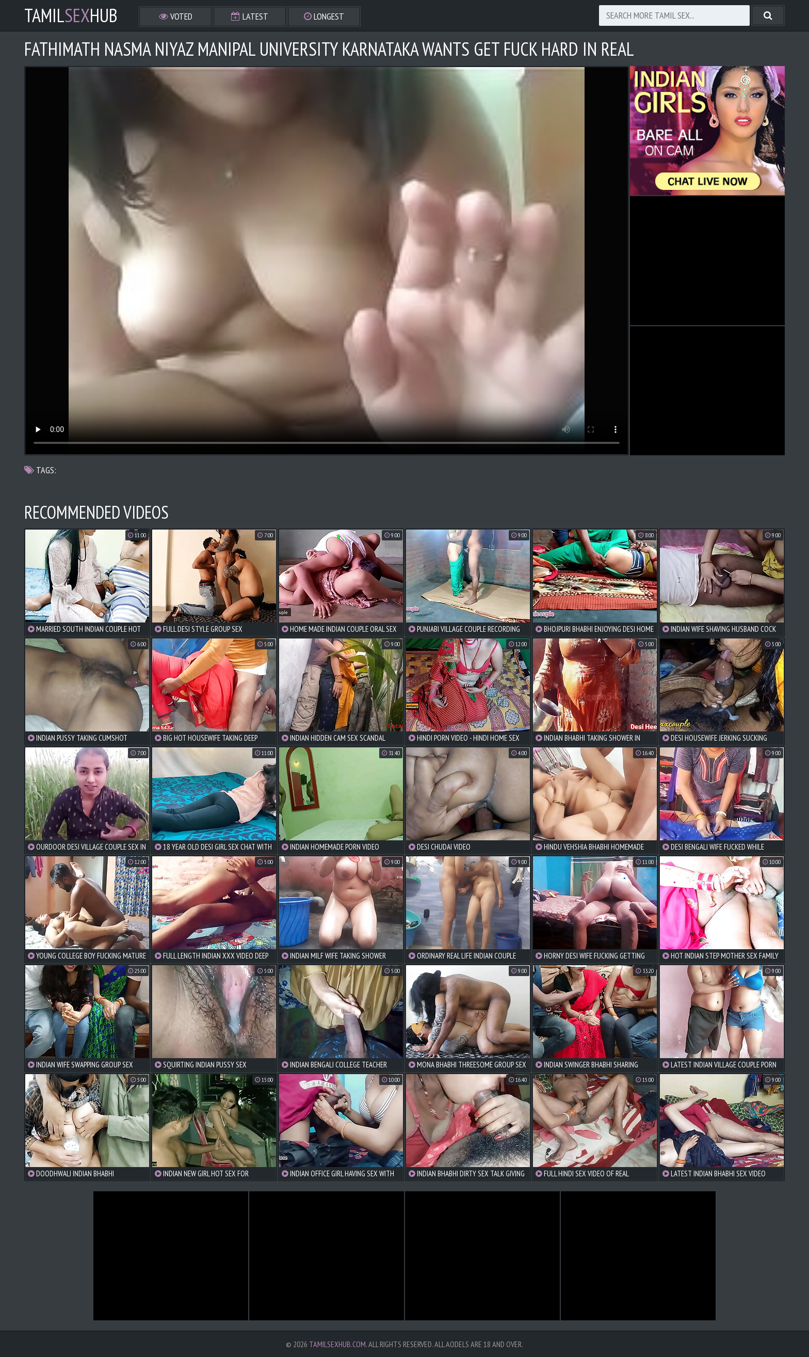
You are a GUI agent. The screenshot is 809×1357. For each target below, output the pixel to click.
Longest (324, 16)
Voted (175, 16)
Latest (249, 16)
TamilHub (71, 15)
